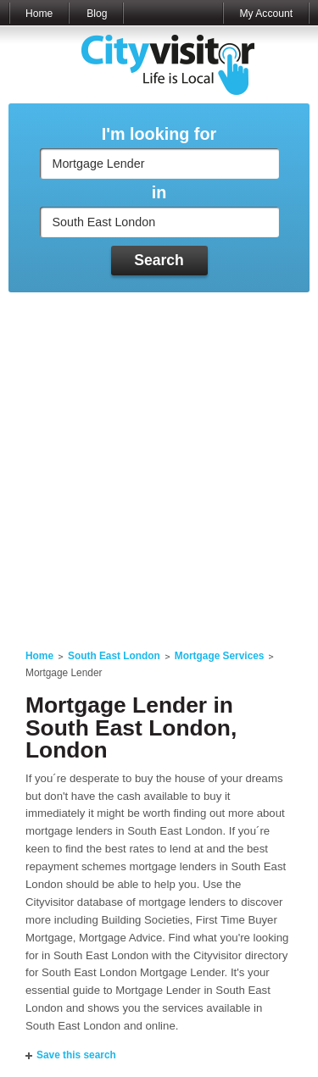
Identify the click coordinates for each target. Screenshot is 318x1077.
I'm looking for (159, 134)
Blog (96, 13)
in (159, 193)
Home (39, 13)
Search (159, 260)
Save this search (76, 1055)
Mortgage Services (220, 656)
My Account (266, 13)
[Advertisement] (159, 460)
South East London (114, 656)
